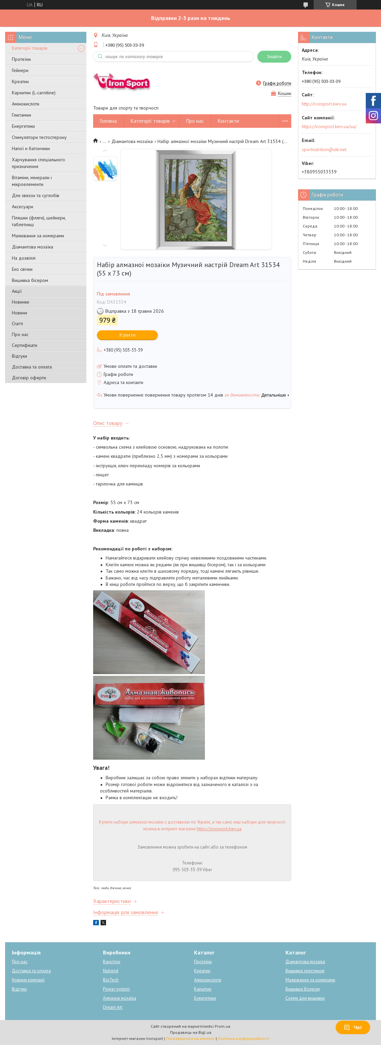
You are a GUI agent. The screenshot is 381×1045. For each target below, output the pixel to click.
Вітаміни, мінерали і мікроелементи (32, 180)
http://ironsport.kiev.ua (324, 104)
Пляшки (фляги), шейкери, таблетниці (39, 221)
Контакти (228, 120)
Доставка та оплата (32, 367)
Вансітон (111, 962)
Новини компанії (28, 980)
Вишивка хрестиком (304, 971)
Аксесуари (22, 207)
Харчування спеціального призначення (38, 163)
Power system (116, 989)
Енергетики (23, 126)
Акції (17, 291)
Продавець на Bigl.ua (190, 1032)
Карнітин (202, 989)
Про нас (20, 334)
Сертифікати (24, 345)
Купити (127, 335)
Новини (19, 313)
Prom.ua (222, 1026)
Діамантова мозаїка (32, 247)
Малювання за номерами (38, 236)
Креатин (20, 81)
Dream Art (112, 1007)
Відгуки (19, 356)
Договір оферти (29, 378)
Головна (108, 120)
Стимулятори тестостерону (39, 137)
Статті (17, 323)
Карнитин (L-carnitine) (34, 93)
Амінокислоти (25, 104)
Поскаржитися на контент (190, 1038)
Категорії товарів (29, 48)
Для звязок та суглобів (35, 195)
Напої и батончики (31, 148)
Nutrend (110, 971)
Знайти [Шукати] (274, 56)
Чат (353, 1027)
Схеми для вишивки (305, 998)
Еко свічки (22, 269)
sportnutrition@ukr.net (324, 149)
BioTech (111, 980)
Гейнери (20, 70)
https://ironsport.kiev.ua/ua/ (329, 126)
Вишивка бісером (30, 280)
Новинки (20, 302)
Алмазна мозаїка (119, 998)
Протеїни (21, 59)
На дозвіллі (24, 258)
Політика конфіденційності (243, 1038)
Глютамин (21, 115)
